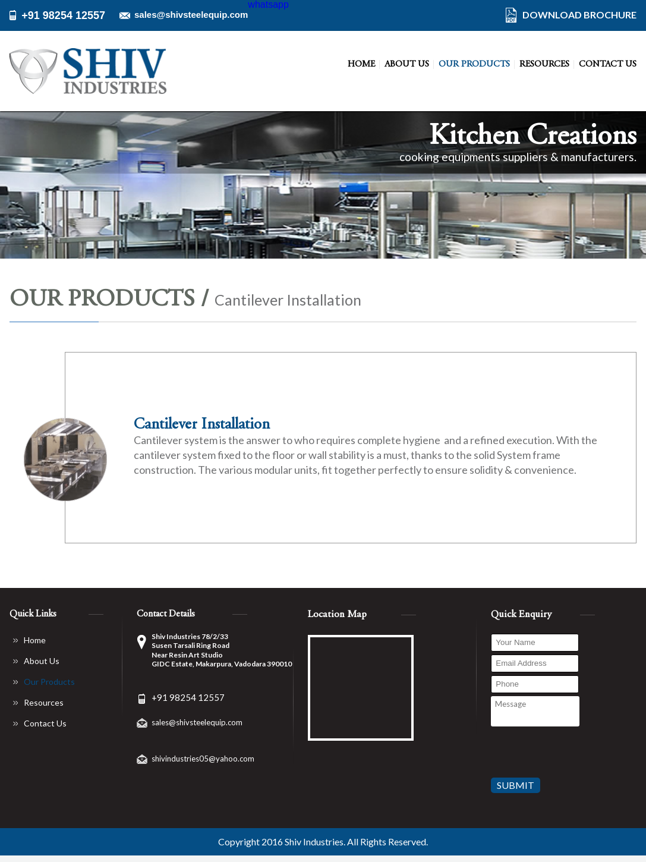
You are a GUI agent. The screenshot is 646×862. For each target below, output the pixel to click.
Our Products (474, 64)
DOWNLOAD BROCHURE (579, 15)
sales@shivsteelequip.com (191, 14)
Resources (544, 64)
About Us (407, 64)
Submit (515, 785)
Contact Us (607, 64)
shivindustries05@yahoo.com (203, 758)
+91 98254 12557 (63, 15)
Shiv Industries (314, 842)
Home (361, 64)
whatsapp (268, 5)
